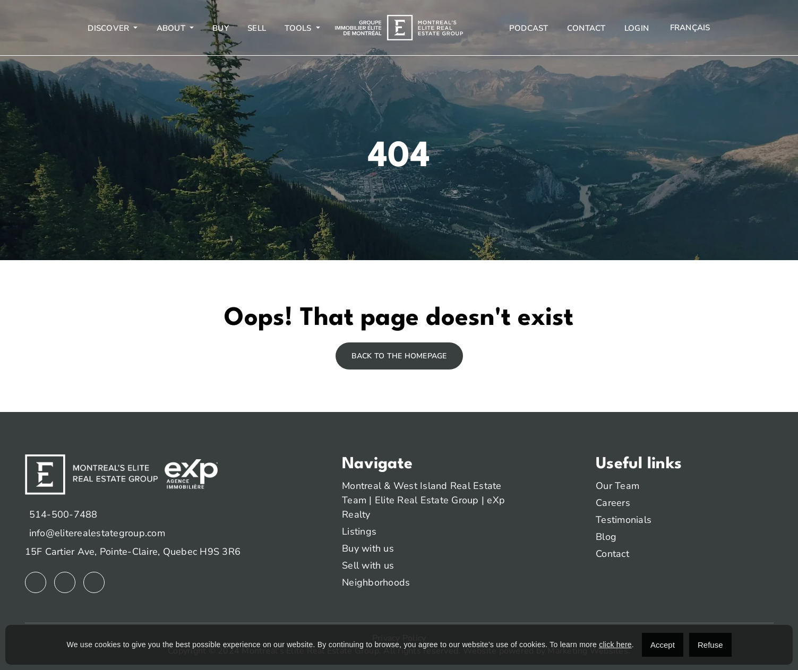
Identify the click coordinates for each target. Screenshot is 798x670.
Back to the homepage (399, 356)
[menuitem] (688, 28)
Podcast (528, 28)
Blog (606, 536)
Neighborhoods (376, 582)
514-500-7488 (63, 514)
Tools (299, 28)
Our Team (617, 485)
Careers (613, 502)
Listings (359, 531)
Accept (662, 644)
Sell (256, 28)
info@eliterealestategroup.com (97, 533)
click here (615, 644)
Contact (586, 28)
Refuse (710, 644)
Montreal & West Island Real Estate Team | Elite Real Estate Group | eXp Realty (423, 500)
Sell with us (368, 565)
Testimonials (623, 519)
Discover (109, 28)
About (172, 28)
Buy (220, 28)
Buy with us (368, 548)
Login (636, 28)
